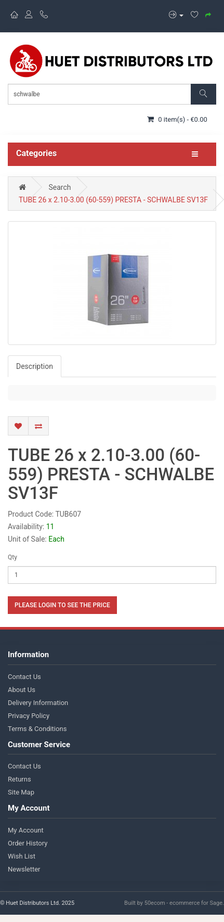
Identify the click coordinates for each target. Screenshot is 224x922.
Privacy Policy (28, 716)
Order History (27, 843)
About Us (21, 690)
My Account (26, 830)
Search (59, 187)
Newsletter (24, 869)
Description (34, 366)
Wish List (21, 856)
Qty (12, 557)
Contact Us (24, 677)
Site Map (21, 792)
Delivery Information (38, 703)
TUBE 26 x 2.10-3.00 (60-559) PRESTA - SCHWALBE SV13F (113, 200)
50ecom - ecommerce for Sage (183, 903)
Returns (19, 779)
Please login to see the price (62, 605)
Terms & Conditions (37, 729)
